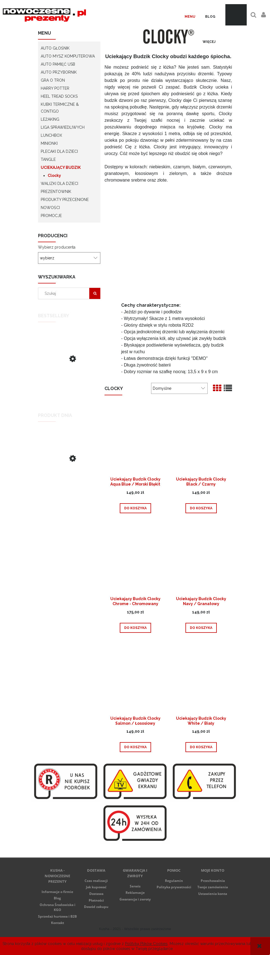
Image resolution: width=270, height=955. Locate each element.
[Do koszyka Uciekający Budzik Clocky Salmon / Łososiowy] (135, 747)
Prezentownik (56, 191)
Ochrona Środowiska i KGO (57, 907)
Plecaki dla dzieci (59, 151)
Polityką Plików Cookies (146, 943)
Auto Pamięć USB (58, 64)
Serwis (135, 886)
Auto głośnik (55, 48)
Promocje (51, 215)
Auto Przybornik (59, 72)
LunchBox (51, 135)
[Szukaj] (94, 293)
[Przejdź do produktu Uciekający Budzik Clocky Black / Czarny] (69, 377)
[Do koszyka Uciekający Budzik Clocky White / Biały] (201, 747)
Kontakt (57, 922)
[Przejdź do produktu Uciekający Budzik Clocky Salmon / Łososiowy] (135, 678)
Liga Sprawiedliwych (63, 127)
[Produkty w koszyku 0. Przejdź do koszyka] (236, 14)
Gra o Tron (53, 80)
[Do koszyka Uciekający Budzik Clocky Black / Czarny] (201, 508)
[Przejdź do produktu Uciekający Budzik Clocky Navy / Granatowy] (201, 559)
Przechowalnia (213, 880)
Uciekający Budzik (61, 167)
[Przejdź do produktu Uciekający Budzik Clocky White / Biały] (201, 678)
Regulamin (174, 880)
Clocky (54, 175)
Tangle (48, 159)
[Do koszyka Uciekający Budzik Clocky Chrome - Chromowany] (135, 628)
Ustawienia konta (212, 893)
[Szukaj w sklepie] (65, 293)
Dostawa (96, 893)
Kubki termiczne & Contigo (60, 107)
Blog (57, 898)
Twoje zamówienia (212, 887)
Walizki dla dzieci (59, 183)
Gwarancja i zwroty (135, 899)
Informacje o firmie (57, 891)
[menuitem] (190, 16)
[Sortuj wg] (179, 388)
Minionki (49, 143)
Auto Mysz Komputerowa (68, 56)
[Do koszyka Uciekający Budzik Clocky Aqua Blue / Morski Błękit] (135, 508)
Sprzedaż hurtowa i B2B (57, 916)
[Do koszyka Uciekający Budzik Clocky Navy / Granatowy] (201, 628)
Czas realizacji (96, 880)
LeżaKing (50, 119)
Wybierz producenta (56, 247)
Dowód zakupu (96, 906)
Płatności (96, 900)
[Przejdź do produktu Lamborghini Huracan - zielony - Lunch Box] (69, 477)
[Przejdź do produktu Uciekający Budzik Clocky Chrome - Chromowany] (135, 559)
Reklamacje (135, 892)
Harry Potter (55, 88)
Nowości (50, 207)
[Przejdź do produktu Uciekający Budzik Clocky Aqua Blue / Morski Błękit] (135, 439)
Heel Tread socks (59, 96)
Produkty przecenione (65, 199)
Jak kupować (96, 887)
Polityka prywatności (174, 887)
